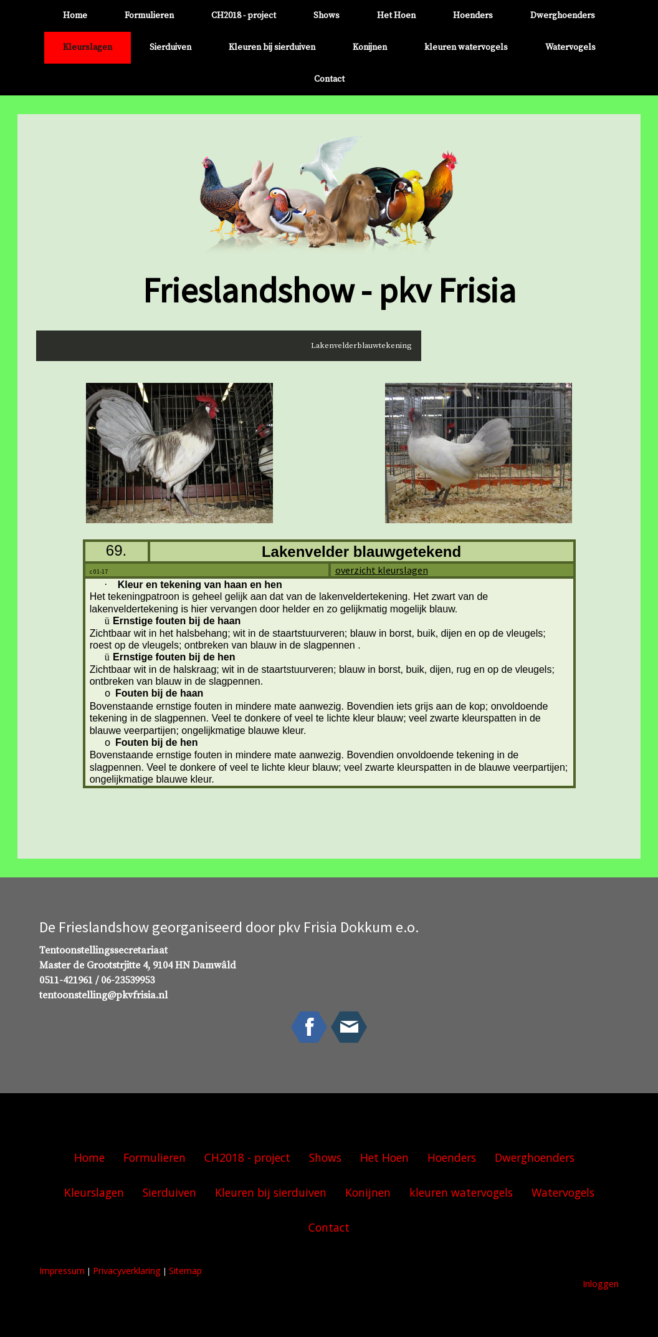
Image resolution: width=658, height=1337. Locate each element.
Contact (329, 79)
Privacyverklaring (127, 1271)
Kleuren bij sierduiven (272, 47)
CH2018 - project (243, 15)
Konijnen (370, 47)
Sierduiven (170, 47)
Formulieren (149, 15)
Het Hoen (396, 15)
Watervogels (570, 47)
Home (75, 15)
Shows (326, 15)
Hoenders (473, 15)
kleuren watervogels (466, 47)
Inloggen (601, 1284)
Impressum (62, 1271)
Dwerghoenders (562, 15)
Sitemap (185, 1271)
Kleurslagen (87, 47)
